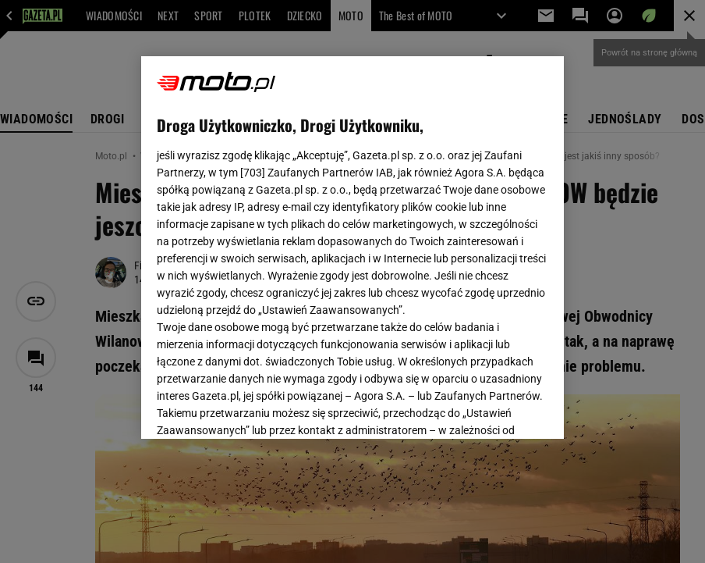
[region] (352, 247)
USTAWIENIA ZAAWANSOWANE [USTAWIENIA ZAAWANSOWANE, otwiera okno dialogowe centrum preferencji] (258, 407)
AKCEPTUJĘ (495, 408)
